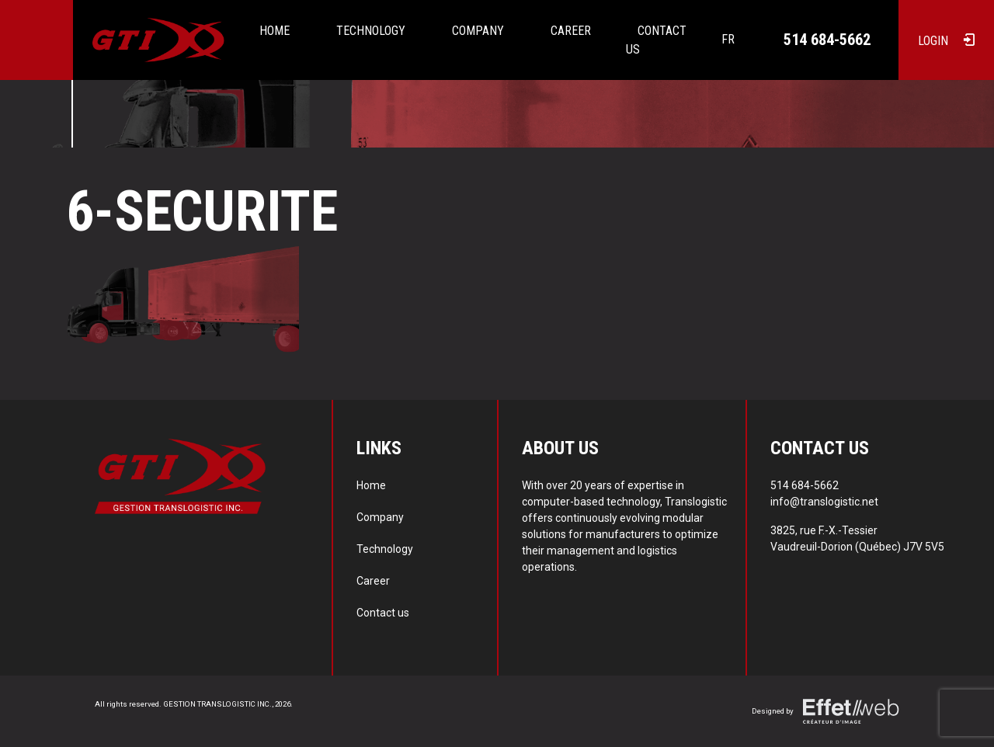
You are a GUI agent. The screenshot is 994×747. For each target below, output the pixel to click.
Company (478, 30)
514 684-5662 (827, 39)
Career (571, 30)
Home (274, 30)
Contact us (656, 40)
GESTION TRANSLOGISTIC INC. (217, 704)
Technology (370, 30)
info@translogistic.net (824, 501)
